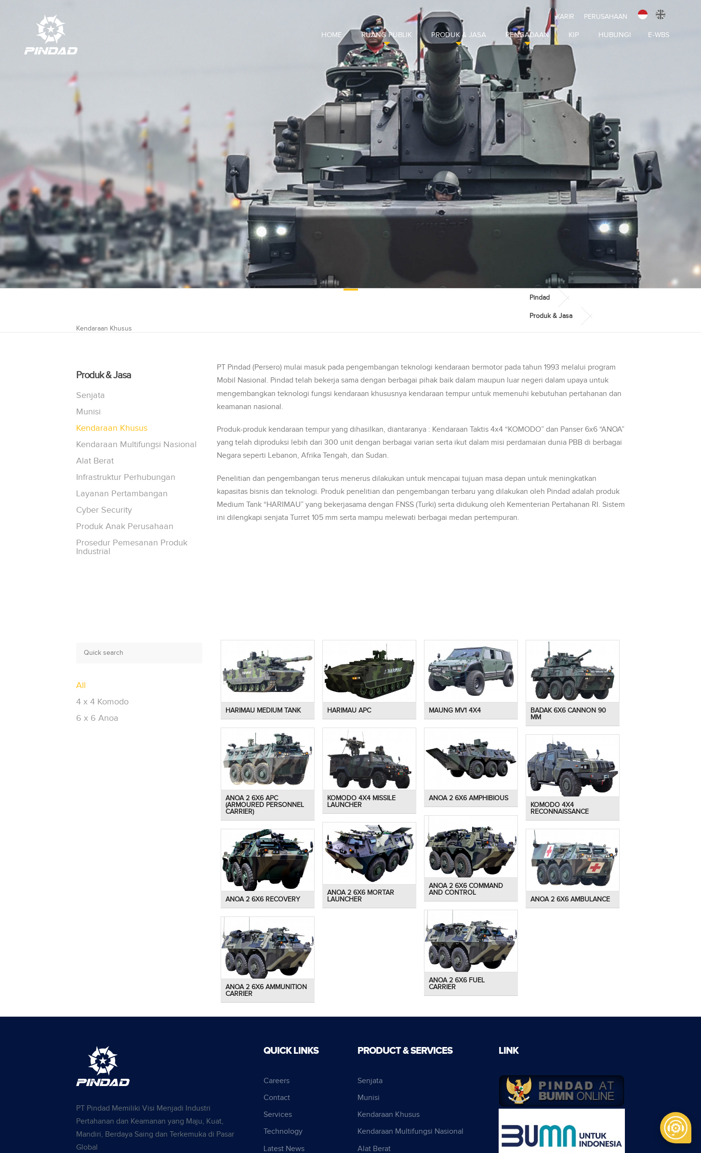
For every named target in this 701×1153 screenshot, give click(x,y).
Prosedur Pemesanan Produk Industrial (131, 547)
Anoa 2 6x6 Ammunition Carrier (266, 990)
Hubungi (614, 35)
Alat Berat (95, 461)
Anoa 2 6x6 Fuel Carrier (457, 984)
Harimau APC (349, 711)
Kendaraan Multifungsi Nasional (136, 444)
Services (278, 1114)
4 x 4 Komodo (102, 702)
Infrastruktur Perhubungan (125, 477)
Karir (565, 17)
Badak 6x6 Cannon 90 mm (568, 714)
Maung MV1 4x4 (455, 711)
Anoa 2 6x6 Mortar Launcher (360, 896)
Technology (283, 1131)
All (81, 685)
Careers (277, 1081)
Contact (277, 1097)
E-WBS (659, 35)
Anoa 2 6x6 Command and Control (466, 889)
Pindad (539, 298)
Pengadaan (527, 35)
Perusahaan (605, 17)
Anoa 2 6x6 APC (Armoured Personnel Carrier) (264, 805)
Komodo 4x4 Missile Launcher (361, 802)
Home (331, 35)
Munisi (88, 412)
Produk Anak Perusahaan (124, 526)
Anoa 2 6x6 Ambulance (570, 899)
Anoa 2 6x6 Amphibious (468, 798)
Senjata (90, 395)
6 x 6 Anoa (97, 718)
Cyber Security (104, 510)
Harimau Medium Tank (263, 711)
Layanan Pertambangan (122, 494)
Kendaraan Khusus (111, 428)
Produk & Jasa (458, 35)
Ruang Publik (386, 35)
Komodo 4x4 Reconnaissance (559, 808)
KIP (574, 35)
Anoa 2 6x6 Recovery (262, 899)
